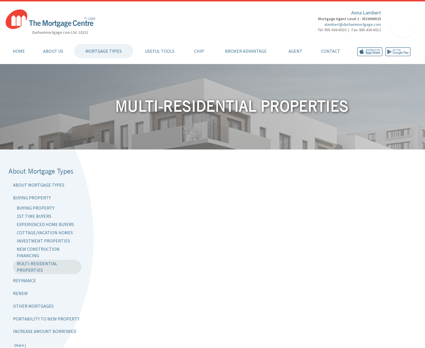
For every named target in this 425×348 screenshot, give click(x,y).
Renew (20, 293)
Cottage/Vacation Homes (45, 232)
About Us (53, 51)
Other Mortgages (33, 306)
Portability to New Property (46, 319)
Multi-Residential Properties (37, 267)
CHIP (199, 51)
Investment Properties (43, 241)
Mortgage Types (103, 51)
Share (19, 345)
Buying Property (32, 198)
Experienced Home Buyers (45, 224)
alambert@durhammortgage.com (352, 24)
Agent (295, 51)
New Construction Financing (38, 252)
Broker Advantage (246, 51)
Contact (330, 51)
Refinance (24, 280)
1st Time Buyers (34, 216)
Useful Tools (159, 51)
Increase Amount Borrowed (44, 331)
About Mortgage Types (38, 185)
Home (19, 51)
